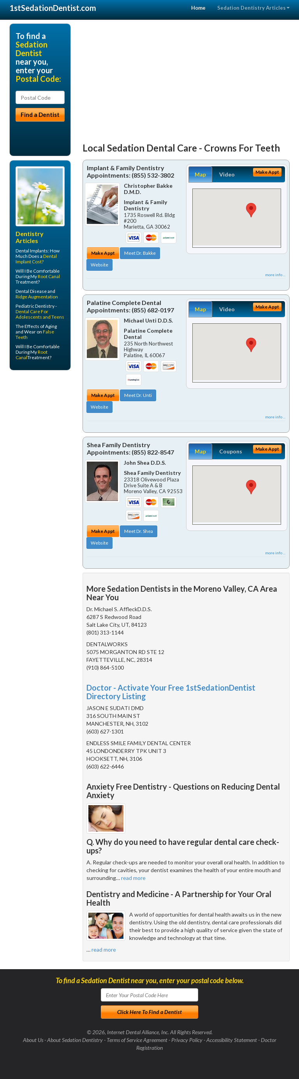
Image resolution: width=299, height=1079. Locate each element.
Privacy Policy (186, 1040)
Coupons (230, 451)
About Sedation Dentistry (75, 1040)
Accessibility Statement (231, 1040)
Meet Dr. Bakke (140, 253)
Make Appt (103, 253)
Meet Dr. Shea (138, 531)
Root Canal (49, 276)
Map (200, 174)
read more (133, 877)
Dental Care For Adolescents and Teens (40, 314)
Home (198, 8)
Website (99, 265)
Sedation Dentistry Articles (253, 8)
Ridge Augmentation (37, 297)
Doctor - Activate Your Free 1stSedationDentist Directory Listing (170, 692)
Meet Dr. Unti (138, 395)
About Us (33, 1040)
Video (227, 174)
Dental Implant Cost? (36, 258)
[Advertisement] (186, 77)
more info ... (275, 274)
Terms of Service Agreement (137, 1040)
